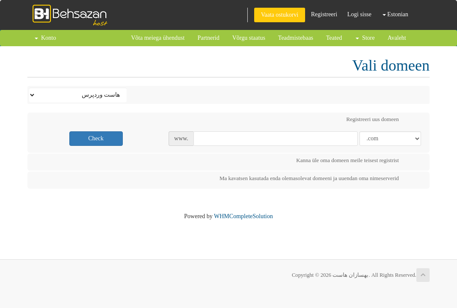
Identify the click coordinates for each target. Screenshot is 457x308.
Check (96, 138)
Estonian (396, 14)
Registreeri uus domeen (379, 120)
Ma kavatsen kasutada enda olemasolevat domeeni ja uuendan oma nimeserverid (316, 179)
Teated (334, 38)
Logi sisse (359, 14)
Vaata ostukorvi (279, 15)
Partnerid (208, 38)
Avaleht (397, 38)
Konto (45, 38)
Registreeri (324, 14)
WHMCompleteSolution (243, 216)
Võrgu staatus (248, 38)
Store (365, 38)
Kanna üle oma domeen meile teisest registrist (354, 161)
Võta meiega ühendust (157, 38)
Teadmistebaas (295, 38)
